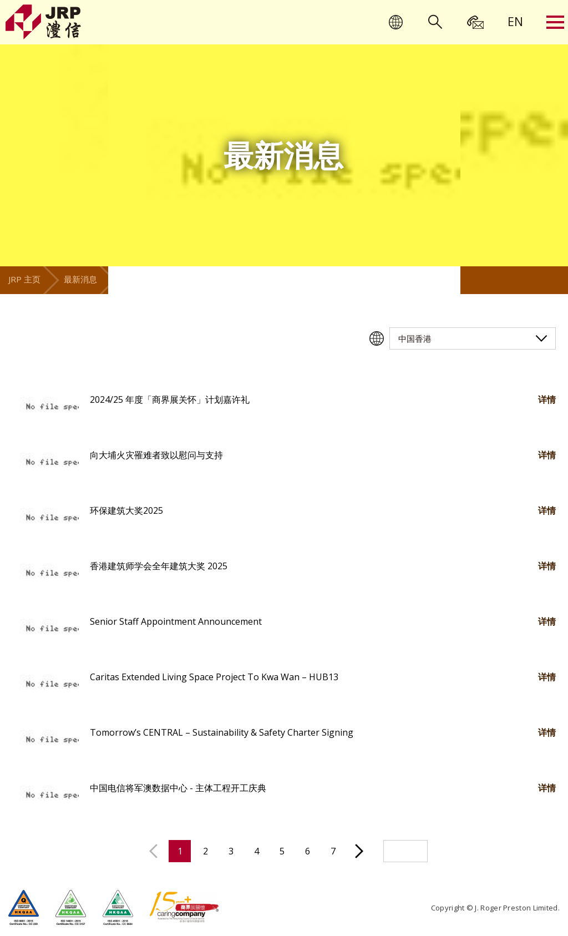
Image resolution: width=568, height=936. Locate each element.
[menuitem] (515, 21)
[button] (45, 408)
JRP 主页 (24, 279)
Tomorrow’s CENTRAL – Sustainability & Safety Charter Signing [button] (221, 732)
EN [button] (515, 21)
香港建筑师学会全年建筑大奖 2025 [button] (158, 565)
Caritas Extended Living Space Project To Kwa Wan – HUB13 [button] (214, 676)
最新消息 (80, 279)
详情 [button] (547, 399)
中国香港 (415, 338)
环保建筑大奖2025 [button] (126, 510)
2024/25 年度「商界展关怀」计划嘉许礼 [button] (170, 399)
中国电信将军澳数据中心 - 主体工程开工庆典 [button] (178, 787)
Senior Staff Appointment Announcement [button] (176, 621)
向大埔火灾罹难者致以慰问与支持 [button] (156, 455)
